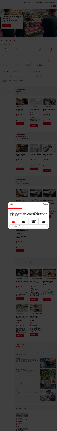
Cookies (22, 216)
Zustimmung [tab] (15, 207)
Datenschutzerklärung (16, 216)
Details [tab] (28, 207)
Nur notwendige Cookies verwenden (16, 226)
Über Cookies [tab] (42, 207)
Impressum (11, 216)
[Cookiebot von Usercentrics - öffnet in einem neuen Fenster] (44, 204)
